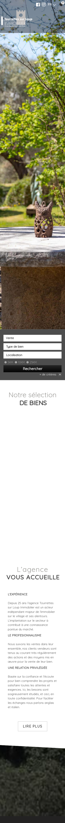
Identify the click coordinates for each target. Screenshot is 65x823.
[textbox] (32, 347)
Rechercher (32, 369)
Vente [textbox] (10, 338)
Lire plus (32, 726)
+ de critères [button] (51, 374)
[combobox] (32, 338)
